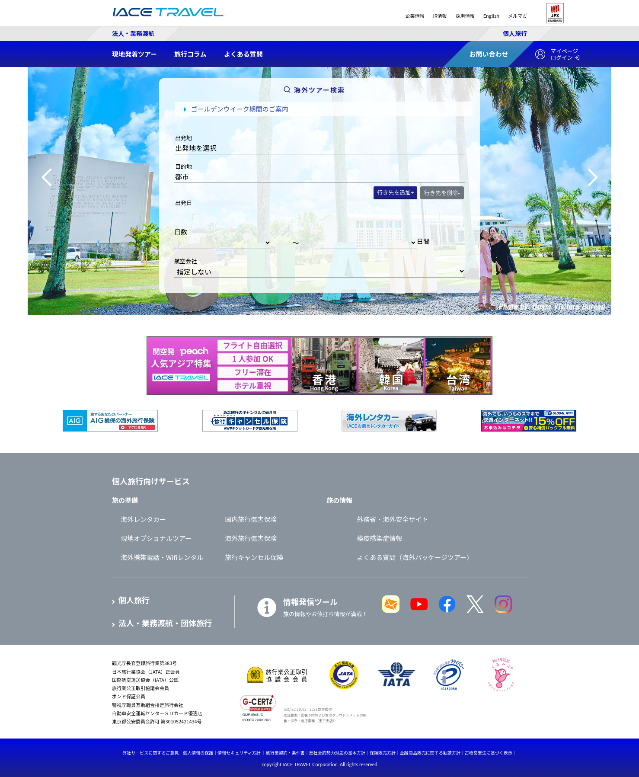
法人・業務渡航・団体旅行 (165, 623)
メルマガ (517, 15)
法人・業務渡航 (133, 33)
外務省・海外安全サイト (392, 519)
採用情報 (465, 15)
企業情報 (414, 15)
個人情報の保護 (198, 752)
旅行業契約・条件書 (285, 752)
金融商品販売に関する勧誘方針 (430, 752)
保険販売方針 (383, 752)
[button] (46, 177)
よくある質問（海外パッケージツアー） (415, 557)
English (491, 15)
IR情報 (440, 15)
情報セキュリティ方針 (238, 752)
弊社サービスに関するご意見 (150, 752)
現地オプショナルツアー (156, 538)
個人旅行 (515, 33)
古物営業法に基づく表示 (488, 752)
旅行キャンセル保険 (254, 557)
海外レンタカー (143, 519)
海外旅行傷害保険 (251, 538)
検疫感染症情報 (379, 538)
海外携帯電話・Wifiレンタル (162, 557)
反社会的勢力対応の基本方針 (337, 752)
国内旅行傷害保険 (251, 519)
